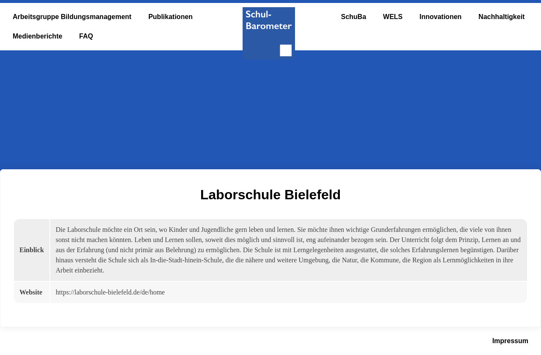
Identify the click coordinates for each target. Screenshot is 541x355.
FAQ (86, 36)
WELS (392, 16)
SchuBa (353, 16)
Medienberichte (37, 36)
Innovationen (441, 16)
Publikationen (170, 16)
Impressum (510, 340)
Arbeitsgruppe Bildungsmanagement (72, 16)
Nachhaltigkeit (501, 16)
